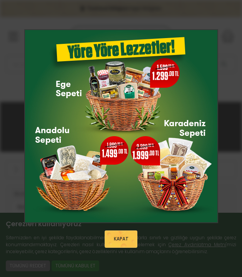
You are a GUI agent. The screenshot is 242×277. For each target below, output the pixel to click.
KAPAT (121, 239)
